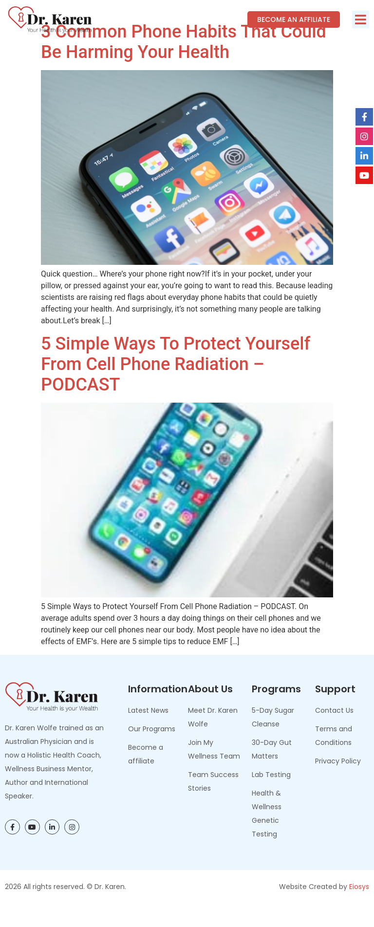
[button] (360, 19)
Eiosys (359, 908)
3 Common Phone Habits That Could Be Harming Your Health (183, 63)
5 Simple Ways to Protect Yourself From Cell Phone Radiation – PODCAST (175, 386)
